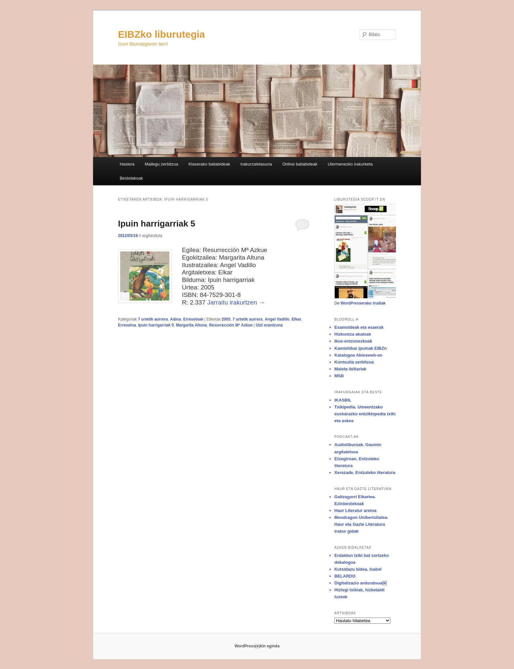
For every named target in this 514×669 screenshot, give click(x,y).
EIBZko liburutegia (161, 34)
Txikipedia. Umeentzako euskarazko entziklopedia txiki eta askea (364, 413)
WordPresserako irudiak (363, 303)
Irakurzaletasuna (256, 164)
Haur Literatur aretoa (355, 510)
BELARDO (344, 576)
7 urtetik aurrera (153, 319)
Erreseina (127, 325)
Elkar (296, 319)
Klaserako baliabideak (209, 164)
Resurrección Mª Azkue (231, 325)
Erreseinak (193, 319)
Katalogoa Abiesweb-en (358, 355)
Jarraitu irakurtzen (236, 302)
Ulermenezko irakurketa (350, 164)
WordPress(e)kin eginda (256, 646)
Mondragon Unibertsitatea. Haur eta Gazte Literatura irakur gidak (361, 524)
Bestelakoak (131, 178)
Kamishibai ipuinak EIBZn (360, 348)
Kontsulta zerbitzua (354, 362)
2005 (226, 319)
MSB (339, 375)
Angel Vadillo (277, 319)
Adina (175, 319)
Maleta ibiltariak (350, 368)
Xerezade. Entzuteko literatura (364, 472)
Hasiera (127, 164)
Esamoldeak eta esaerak (359, 327)
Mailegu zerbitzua (161, 164)
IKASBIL (342, 400)
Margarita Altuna (191, 325)
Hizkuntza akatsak (352, 334)
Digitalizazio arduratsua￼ (360, 582)
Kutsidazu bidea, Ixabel (358, 569)
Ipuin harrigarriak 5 (156, 223)
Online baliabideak (299, 164)
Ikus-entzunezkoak (353, 341)
